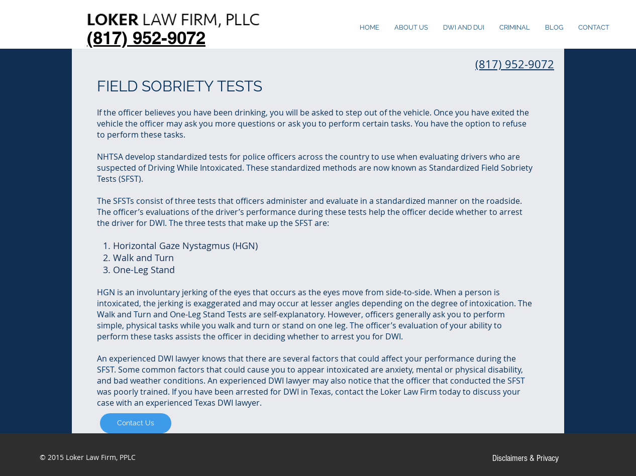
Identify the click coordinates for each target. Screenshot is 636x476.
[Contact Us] (135, 423)
